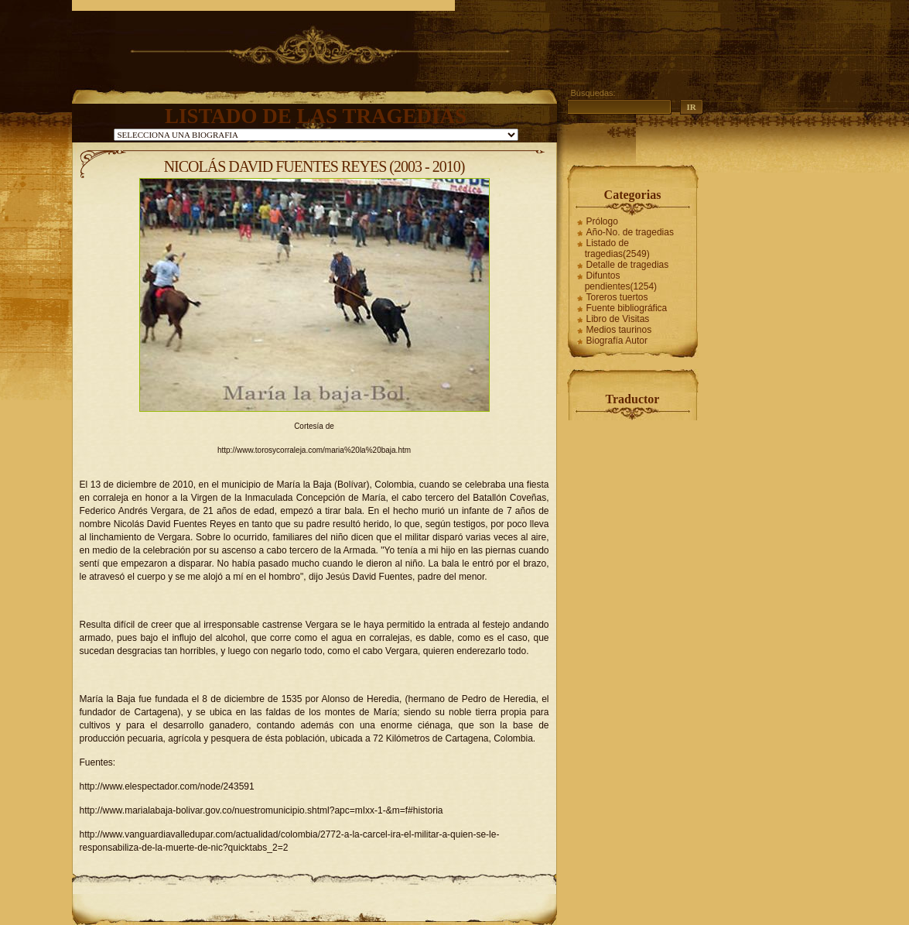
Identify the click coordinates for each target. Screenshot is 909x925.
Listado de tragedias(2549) (617, 248)
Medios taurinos (619, 329)
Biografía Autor (617, 340)
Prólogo (602, 221)
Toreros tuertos (617, 297)
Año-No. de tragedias (630, 232)
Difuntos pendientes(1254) (621, 281)
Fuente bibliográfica (627, 308)
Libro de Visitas (618, 318)
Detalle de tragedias (627, 264)
